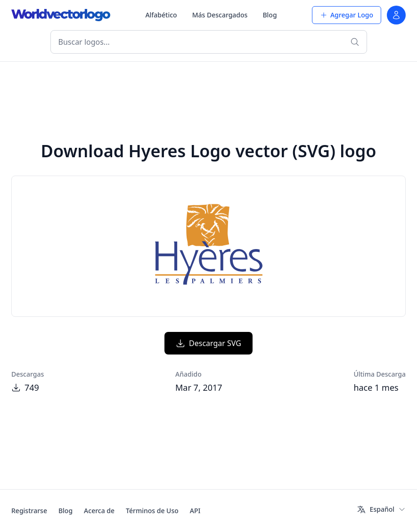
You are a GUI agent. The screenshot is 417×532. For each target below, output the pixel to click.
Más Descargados (220, 14)
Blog (269, 14)
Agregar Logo (346, 14)
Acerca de (99, 510)
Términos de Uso (152, 510)
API (195, 510)
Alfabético (161, 14)
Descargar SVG (208, 343)
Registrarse (29, 510)
